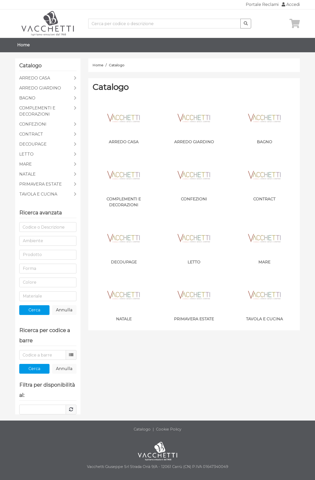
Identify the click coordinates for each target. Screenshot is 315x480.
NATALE (27, 174)
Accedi (291, 4)
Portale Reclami (262, 4)
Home (23, 45)
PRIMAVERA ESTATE (40, 184)
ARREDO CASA (34, 78)
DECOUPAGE (33, 144)
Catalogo (116, 65)
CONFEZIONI (32, 124)
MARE (25, 164)
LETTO (26, 154)
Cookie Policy (168, 429)
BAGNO (27, 98)
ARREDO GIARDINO (40, 88)
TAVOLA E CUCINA (38, 194)
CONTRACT (31, 134)
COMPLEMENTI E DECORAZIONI (37, 111)
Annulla (64, 310)
